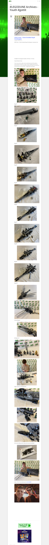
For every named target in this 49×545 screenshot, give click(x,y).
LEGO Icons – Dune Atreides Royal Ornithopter (24, 38)
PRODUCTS (20, 40)
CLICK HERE (29, 482)
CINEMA (15, 40)
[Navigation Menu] (39, 1)
